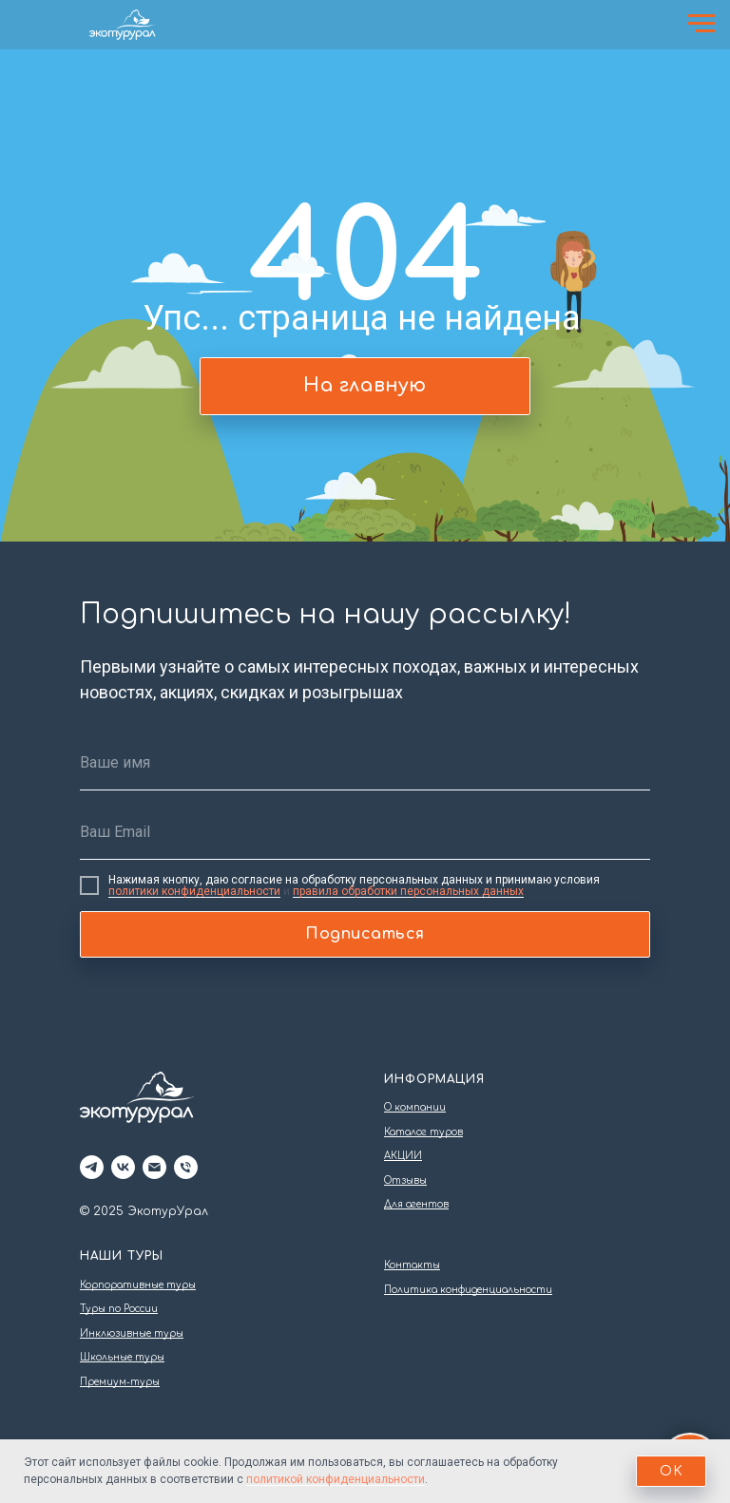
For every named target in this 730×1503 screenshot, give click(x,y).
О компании (415, 1107)
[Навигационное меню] (701, 23)
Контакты (412, 1265)
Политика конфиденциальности (468, 1289)
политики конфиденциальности (194, 891)
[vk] (123, 1167)
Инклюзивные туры (131, 1333)
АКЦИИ (403, 1156)
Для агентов (416, 1204)
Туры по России (119, 1308)
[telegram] (92, 1167)
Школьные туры (122, 1357)
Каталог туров (423, 1132)
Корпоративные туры (138, 1285)
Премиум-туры (120, 1382)
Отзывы (405, 1180)
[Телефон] (186, 1167)
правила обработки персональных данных (408, 891)
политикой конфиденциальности (335, 1479)
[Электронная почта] (154, 1167)
